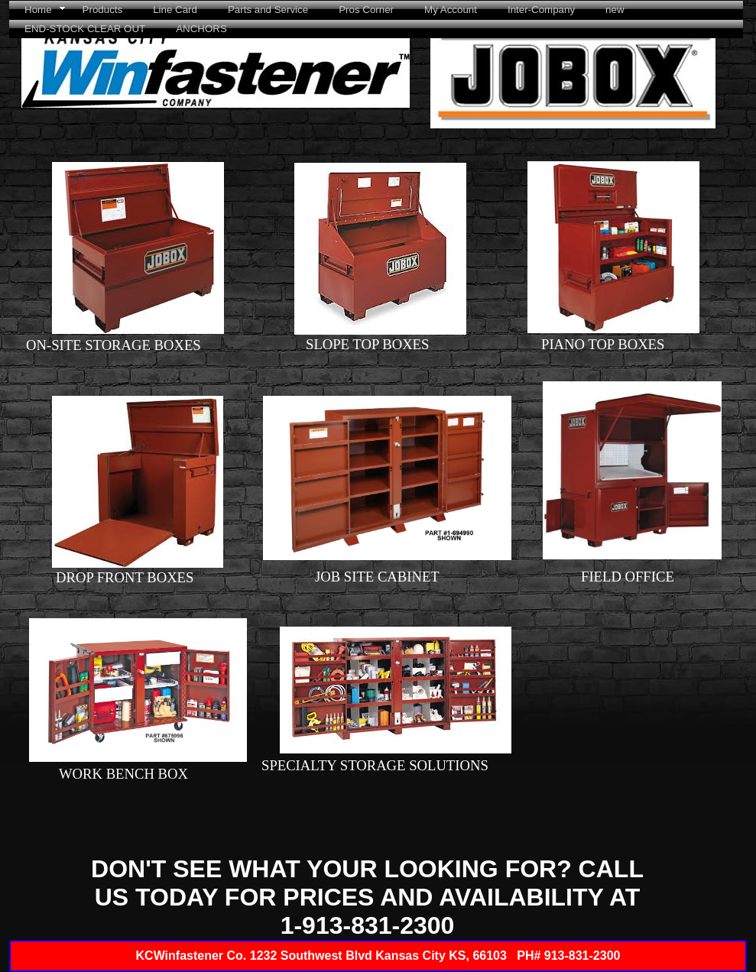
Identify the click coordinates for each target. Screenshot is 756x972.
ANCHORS (201, 28)
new (614, 9)
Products (103, 9)
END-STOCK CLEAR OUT (84, 28)
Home (38, 9)
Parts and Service (268, 9)
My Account (450, 9)
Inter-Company (541, 9)
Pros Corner (366, 9)
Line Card (175, 9)
